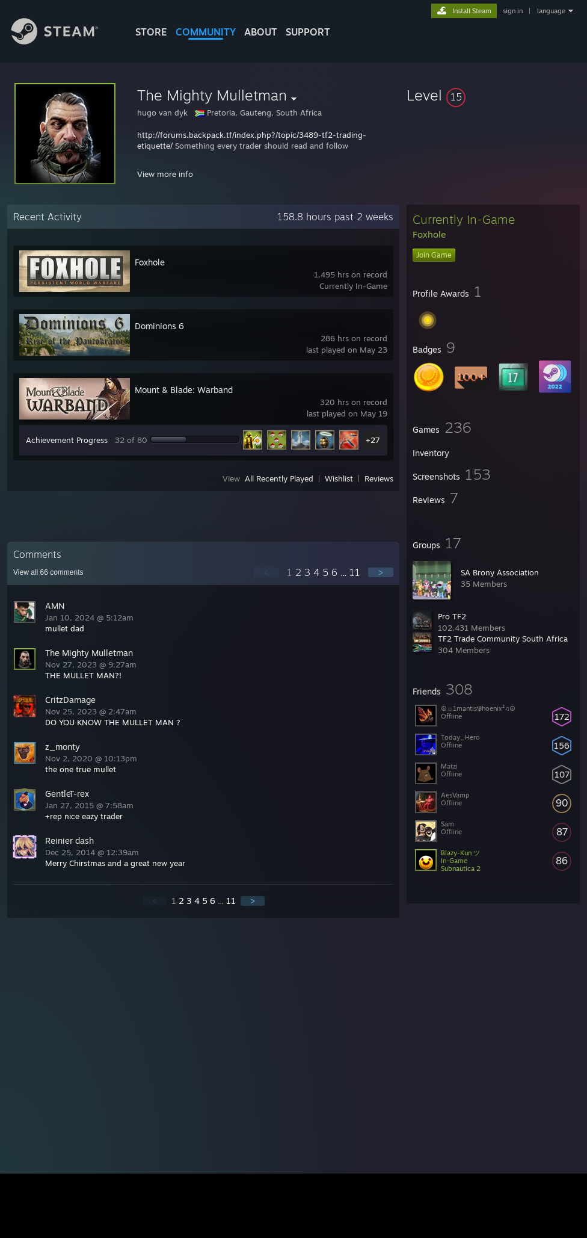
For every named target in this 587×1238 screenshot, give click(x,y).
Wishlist (339, 478)
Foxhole (150, 262)
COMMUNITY (206, 32)
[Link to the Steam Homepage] (64, 41)
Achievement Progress (67, 440)
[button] (493, 95)
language (551, 11)
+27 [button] (373, 440)
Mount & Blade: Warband (184, 390)
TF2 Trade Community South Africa (503, 638)
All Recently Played (279, 478)
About (260, 32)
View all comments (48, 572)
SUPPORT (308, 32)
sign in (513, 11)
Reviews (378, 478)
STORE (151, 32)
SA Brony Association (500, 572)
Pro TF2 (452, 616)
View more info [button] (165, 174)
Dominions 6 (159, 326)
